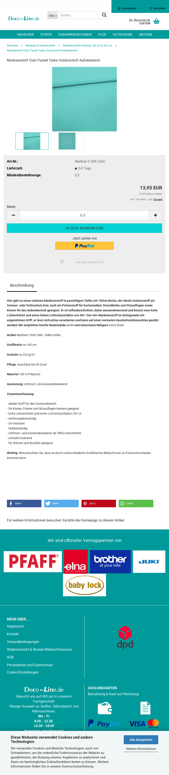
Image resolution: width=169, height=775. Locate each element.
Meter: (11, 207)
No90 (70, 325)
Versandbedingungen (23, 642)
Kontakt (13, 634)
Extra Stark (116, 325)
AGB (10, 657)
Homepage (89, 520)
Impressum (15, 626)
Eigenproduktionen (75, 35)
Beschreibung (22, 285)
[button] (13, 215)
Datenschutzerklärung (77, 766)
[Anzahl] (84, 215)
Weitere (145, 35)
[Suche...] (52, 15)
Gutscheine (123, 35)
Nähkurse (25, 35)
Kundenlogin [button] (127, 8)
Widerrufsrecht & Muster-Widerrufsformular (39, 649)
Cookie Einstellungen (23, 672)
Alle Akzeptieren (141, 739)
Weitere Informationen (141, 748)
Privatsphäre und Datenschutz (30, 665)
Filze (102, 35)
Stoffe (46, 35)
